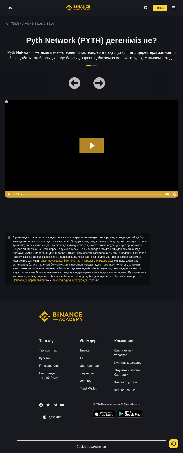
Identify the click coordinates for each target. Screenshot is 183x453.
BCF (83, 358)
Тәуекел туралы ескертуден (70, 280)
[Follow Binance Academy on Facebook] (41, 405)
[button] (173, 7)
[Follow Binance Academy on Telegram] (55, 405)
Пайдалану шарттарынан (29, 280)
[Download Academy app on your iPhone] (104, 414)
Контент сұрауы (125, 382)
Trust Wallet (88, 388)
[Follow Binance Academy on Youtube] (62, 405)
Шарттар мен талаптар (123, 353)
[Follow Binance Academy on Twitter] (48, 405)
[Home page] (78, 8)
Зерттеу (85, 381)
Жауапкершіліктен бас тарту (127, 372)
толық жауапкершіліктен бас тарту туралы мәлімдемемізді (76, 260)
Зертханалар (89, 365)
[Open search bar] (144, 7)
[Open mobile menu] (173, 7)
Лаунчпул (87, 373)
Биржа (84, 350)
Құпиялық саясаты (127, 362)
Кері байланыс (124, 390)
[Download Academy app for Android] (129, 414)
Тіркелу (159, 7)
